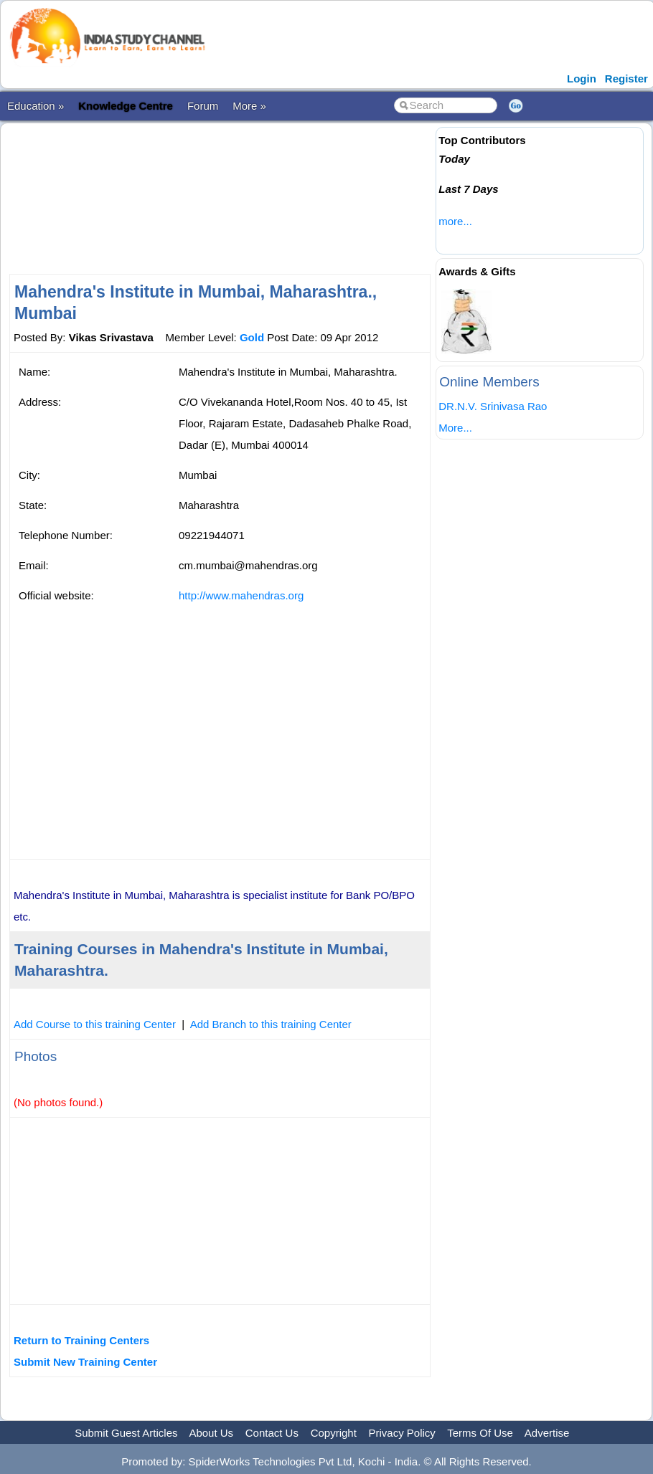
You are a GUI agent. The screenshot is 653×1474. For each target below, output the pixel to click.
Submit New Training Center (85, 1362)
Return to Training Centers (81, 1340)
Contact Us (272, 1433)
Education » (35, 106)
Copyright (334, 1433)
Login (581, 78)
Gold (252, 337)
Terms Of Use (480, 1433)
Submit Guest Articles (126, 1433)
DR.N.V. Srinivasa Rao (492, 406)
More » (249, 106)
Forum (202, 106)
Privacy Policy (402, 1433)
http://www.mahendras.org (241, 595)
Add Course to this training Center (95, 1024)
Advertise (547, 1433)
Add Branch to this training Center (271, 1024)
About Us (211, 1433)
